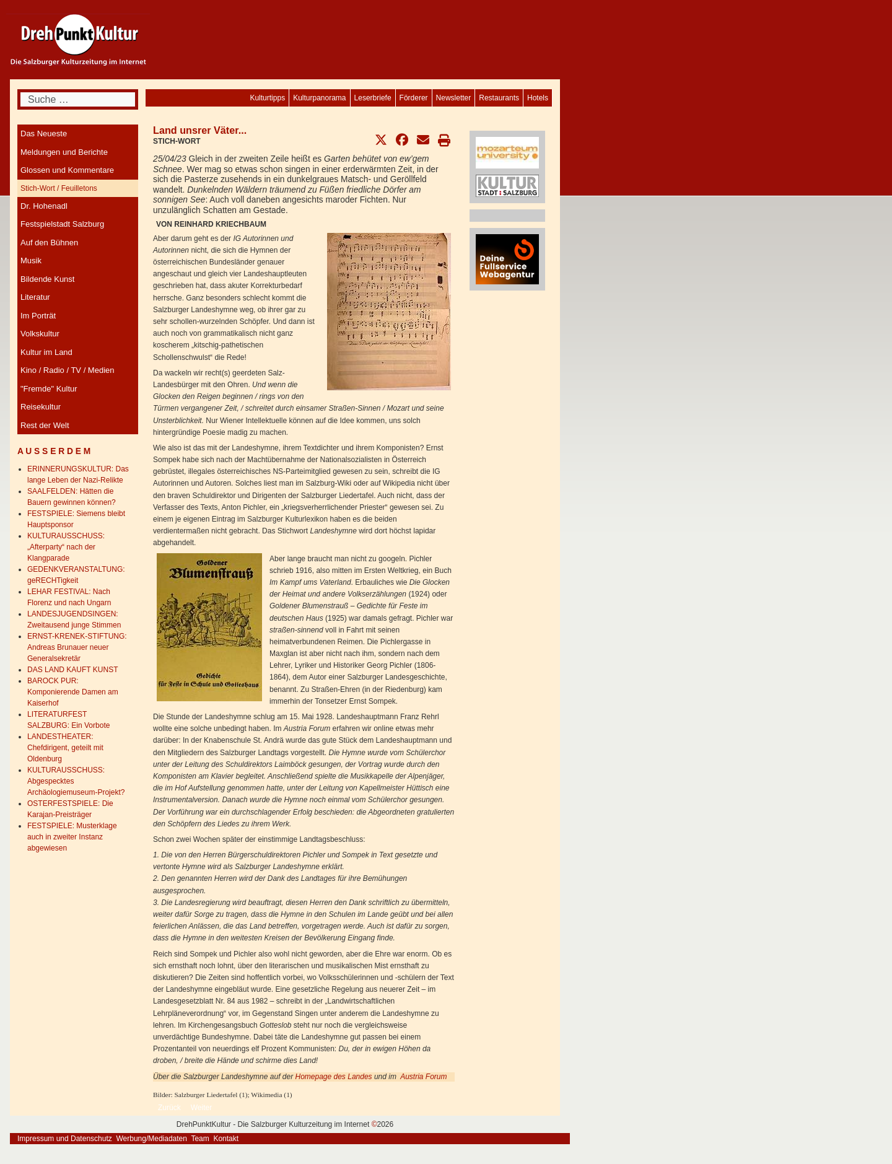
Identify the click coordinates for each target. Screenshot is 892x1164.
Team (200, 1138)
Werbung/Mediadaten (151, 1138)
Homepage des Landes (333, 1076)
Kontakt (225, 1138)
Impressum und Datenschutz (64, 1138)
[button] (381, 140)
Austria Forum (423, 1076)
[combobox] (77, 99)
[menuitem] (537, 98)
